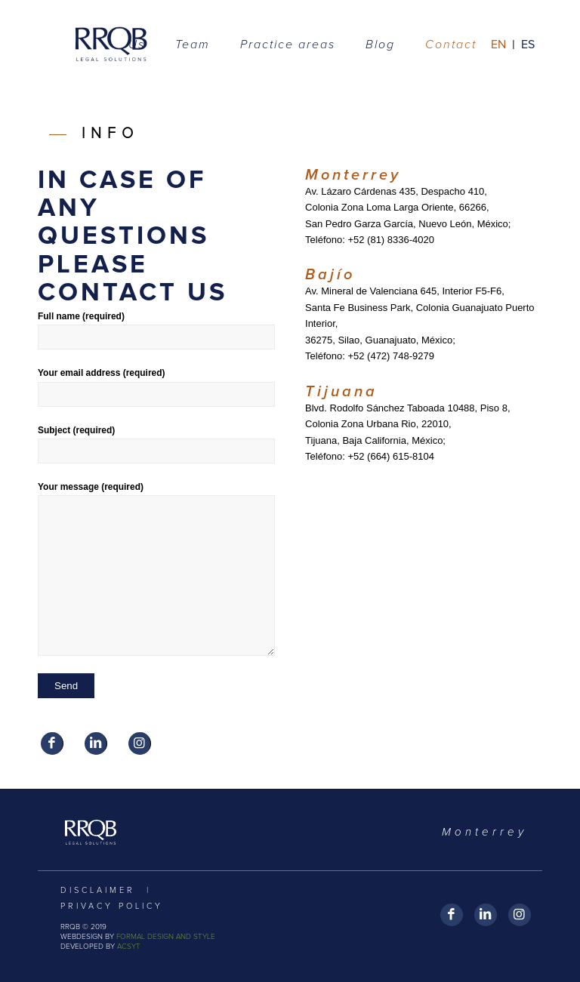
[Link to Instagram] (139, 743)
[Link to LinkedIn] (95, 743)
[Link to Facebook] (52, 743)
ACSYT (128, 946)
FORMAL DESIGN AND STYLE (165, 936)
